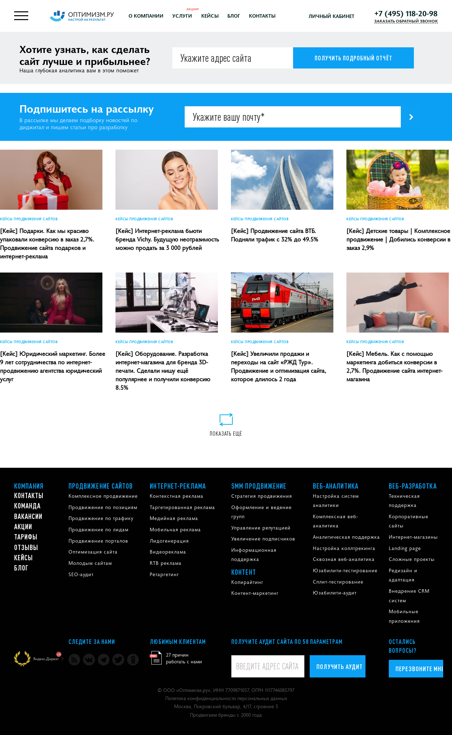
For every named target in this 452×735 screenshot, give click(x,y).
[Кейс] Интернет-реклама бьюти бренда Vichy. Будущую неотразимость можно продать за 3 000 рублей (167, 239)
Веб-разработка (412, 485)
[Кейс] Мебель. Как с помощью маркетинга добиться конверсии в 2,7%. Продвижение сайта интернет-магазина (394, 366)
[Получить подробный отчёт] (353, 57)
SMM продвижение (259, 485)
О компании (146, 15)
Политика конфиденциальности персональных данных (226, 697)
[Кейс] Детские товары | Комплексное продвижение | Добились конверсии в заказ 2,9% (398, 239)
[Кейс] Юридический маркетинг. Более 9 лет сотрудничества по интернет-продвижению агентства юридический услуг (52, 366)
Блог (233, 15)
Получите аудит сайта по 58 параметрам (287, 641)
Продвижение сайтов (101, 485)
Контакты (262, 15)
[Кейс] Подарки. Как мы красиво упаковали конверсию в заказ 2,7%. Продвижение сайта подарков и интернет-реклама (47, 243)
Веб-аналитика (335, 485)
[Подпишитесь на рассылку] (411, 116)
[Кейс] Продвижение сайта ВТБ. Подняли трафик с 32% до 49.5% (274, 234)
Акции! (192, 8)
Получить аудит (339, 666)
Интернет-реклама (178, 485)
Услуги (182, 15)
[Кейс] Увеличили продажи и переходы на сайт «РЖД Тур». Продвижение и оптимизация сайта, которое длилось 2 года (278, 366)
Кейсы (210, 15)
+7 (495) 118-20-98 (406, 13)
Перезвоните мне (419, 668)
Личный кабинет (332, 15)
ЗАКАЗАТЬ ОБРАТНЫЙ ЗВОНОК (406, 21)
